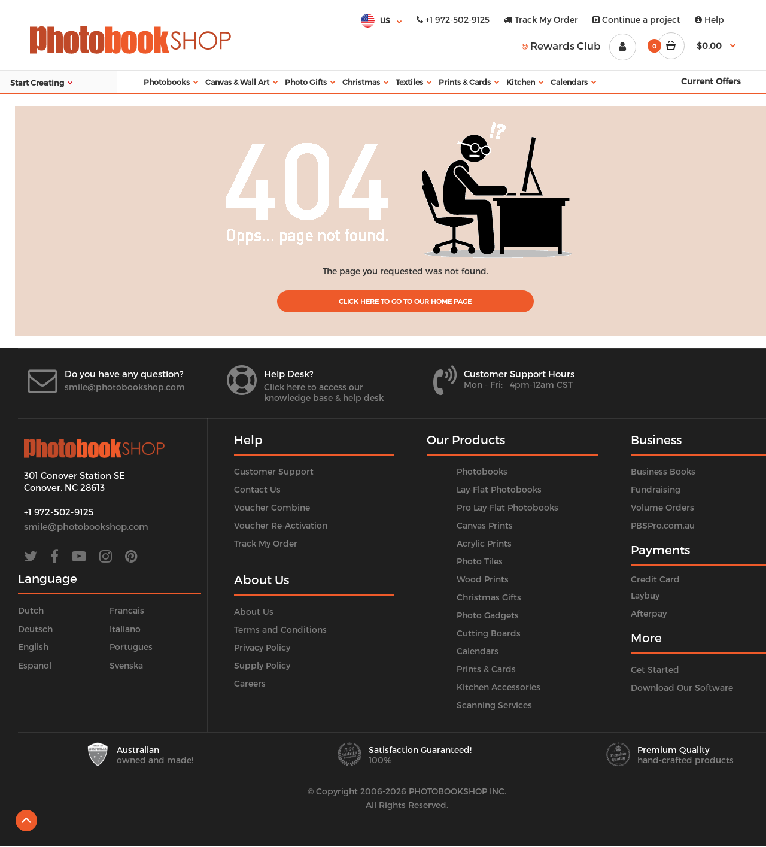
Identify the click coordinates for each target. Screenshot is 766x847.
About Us (253, 611)
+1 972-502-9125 (453, 19)
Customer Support (274, 471)
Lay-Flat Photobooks (499, 489)
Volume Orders (662, 507)
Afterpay (649, 613)
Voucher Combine (272, 507)
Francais (127, 610)
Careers (250, 683)
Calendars (477, 651)
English (33, 647)
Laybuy (645, 595)
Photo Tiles (480, 561)
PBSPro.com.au (663, 525)
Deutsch (35, 629)
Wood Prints (483, 579)
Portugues (131, 647)
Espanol (34, 665)
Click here (284, 387)
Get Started (655, 669)
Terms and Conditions (280, 629)
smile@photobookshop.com (125, 387)
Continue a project (636, 19)
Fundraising (655, 489)
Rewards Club (561, 45)
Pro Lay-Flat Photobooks (507, 507)
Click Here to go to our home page (405, 301)
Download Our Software (682, 687)
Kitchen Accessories (498, 687)
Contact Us (257, 489)
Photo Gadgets (488, 615)
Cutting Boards (489, 633)
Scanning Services (494, 705)
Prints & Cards (486, 669)
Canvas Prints (485, 525)
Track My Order (541, 19)
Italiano (125, 629)
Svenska (126, 665)
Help (709, 19)
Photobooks (482, 471)
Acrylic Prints (484, 543)
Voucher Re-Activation (280, 525)
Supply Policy (262, 665)
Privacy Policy (262, 647)
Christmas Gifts (489, 597)
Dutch (31, 610)
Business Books (663, 471)
